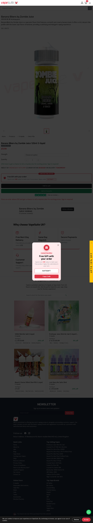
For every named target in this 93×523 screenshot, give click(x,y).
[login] (82, 3)
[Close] (58, 245)
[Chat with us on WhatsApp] (88, 512)
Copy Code (46, 276)
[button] (90, 3)
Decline (76, 520)
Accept (86, 520)
